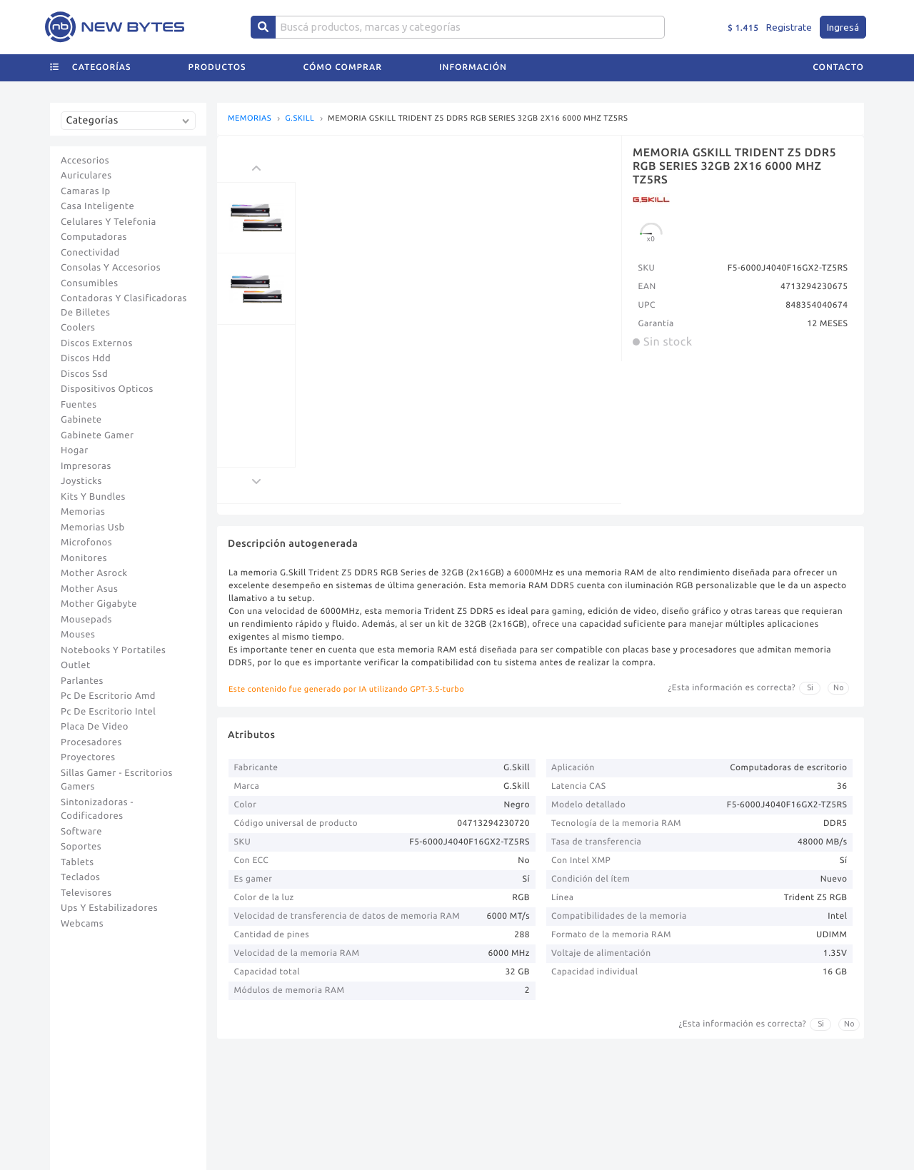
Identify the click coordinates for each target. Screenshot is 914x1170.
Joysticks (81, 481)
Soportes (81, 847)
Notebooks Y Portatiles (113, 650)
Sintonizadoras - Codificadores (97, 809)
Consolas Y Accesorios (111, 268)
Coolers (78, 328)
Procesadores (91, 742)
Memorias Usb (93, 528)
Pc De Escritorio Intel (108, 712)
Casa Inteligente (97, 206)
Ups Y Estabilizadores (109, 908)
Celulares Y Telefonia (108, 222)
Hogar (75, 450)
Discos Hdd (86, 358)
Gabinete (81, 420)
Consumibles (90, 283)
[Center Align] (263, 27)
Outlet (76, 665)
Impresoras (86, 466)
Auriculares (86, 176)
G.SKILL (299, 119)
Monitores (84, 558)
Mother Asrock (94, 573)
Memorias (83, 512)
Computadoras (94, 237)
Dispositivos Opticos (107, 389)
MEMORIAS (249, 119)
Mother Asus (89, 589)
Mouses (78, 635)
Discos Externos (97, 343)
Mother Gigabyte (99, 604)
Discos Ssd (84, 374)
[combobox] (131, 126)
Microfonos (86, 543)
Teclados (80, 877)
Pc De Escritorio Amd (108, 696)
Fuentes (79, 405)
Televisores (86, 893)
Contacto (838, 67)
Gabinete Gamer (97, 435)
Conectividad (90, 253)
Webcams (82, 924)
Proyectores (88, 757)
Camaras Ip (86, 191)
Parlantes (82, 681)
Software (81, 832)
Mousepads (86, 620)
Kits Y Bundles (93, 497)
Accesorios (85, 161)
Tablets (77, 862)
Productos (217, 67)
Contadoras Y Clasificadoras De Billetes (124, 305)
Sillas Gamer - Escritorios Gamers (117, 780)
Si (810, 687)
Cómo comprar (342, 67)
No (838, 687)
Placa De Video (95, 727)
